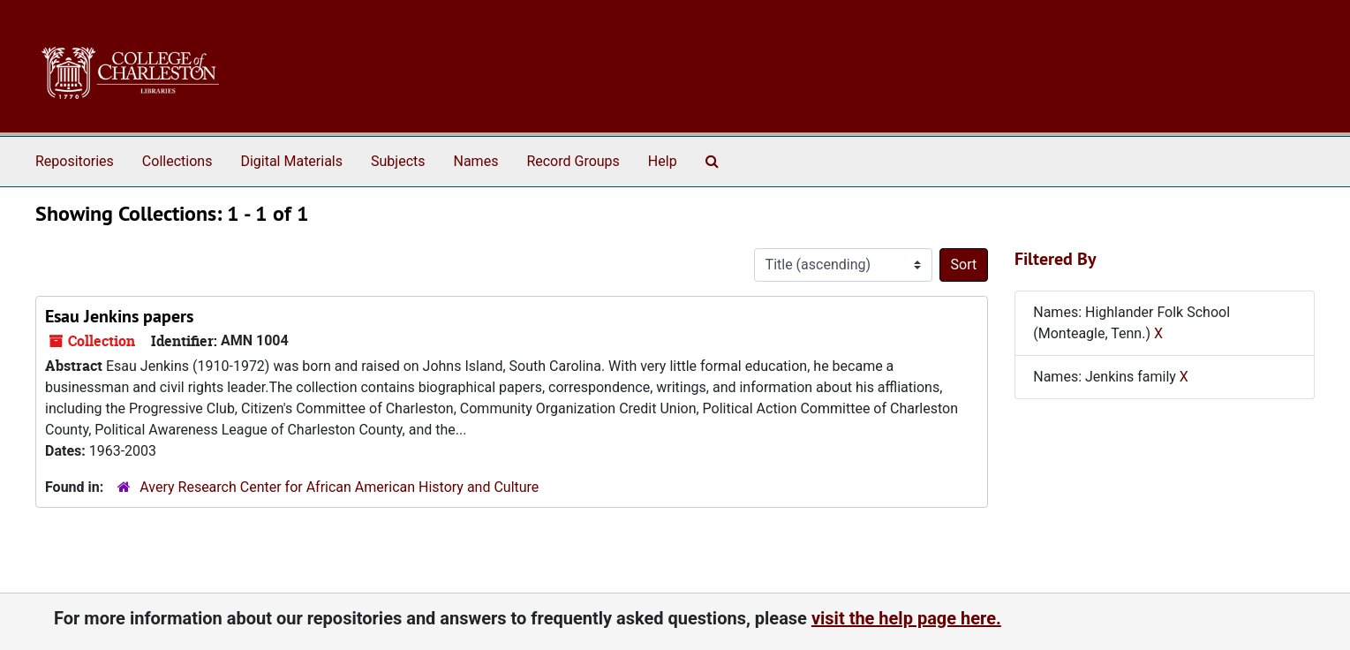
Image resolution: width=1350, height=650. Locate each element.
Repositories (74, 161)
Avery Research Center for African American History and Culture (339, 487)
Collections (177, 161)
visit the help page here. (906, 618)
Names (476, 161)
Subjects (398, 161)
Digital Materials (291, 161)
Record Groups (572, 161)
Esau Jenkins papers (119, 316)
